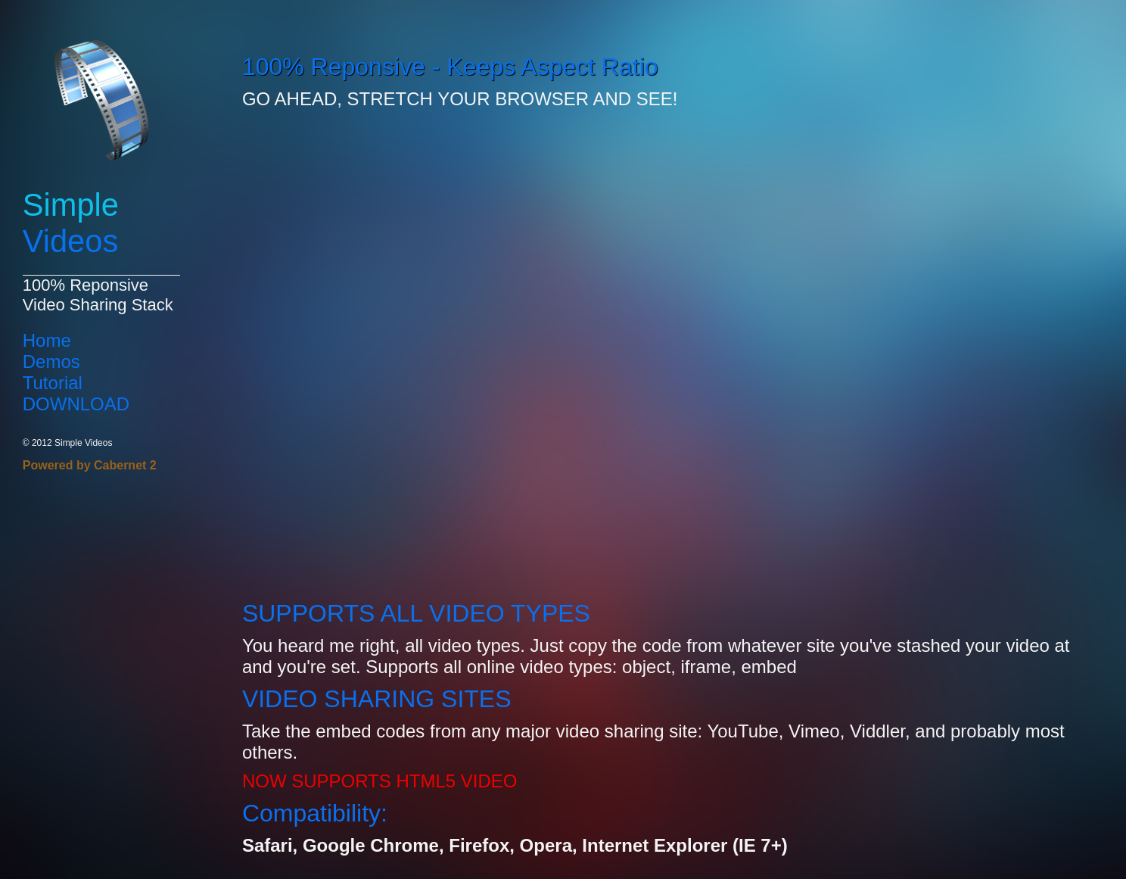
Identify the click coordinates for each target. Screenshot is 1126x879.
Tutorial (52, 382)
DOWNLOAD (76, 404)
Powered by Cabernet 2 (90, 465)
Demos (51, 361)
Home (47, 340)
